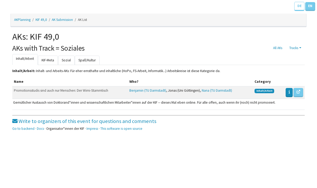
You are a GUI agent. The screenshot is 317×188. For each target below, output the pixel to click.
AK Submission (62, 19)
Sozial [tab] (66, 60)
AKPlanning (22, 19)
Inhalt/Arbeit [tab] (25, 58)
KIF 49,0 (41, 19)
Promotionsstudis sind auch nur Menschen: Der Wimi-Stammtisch (61, 90)
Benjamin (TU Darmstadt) (147, 90)
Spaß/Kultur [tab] (87, 60)
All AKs (277, 48)
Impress (92, 128)
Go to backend (23, 128)
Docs (40, 128)
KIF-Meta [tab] (48, 60)
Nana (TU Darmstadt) (217, 90)
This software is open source (121, 128)
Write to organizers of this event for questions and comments (84, 121)
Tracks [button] (293, 48)
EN (310, 6)
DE (299, 6)
